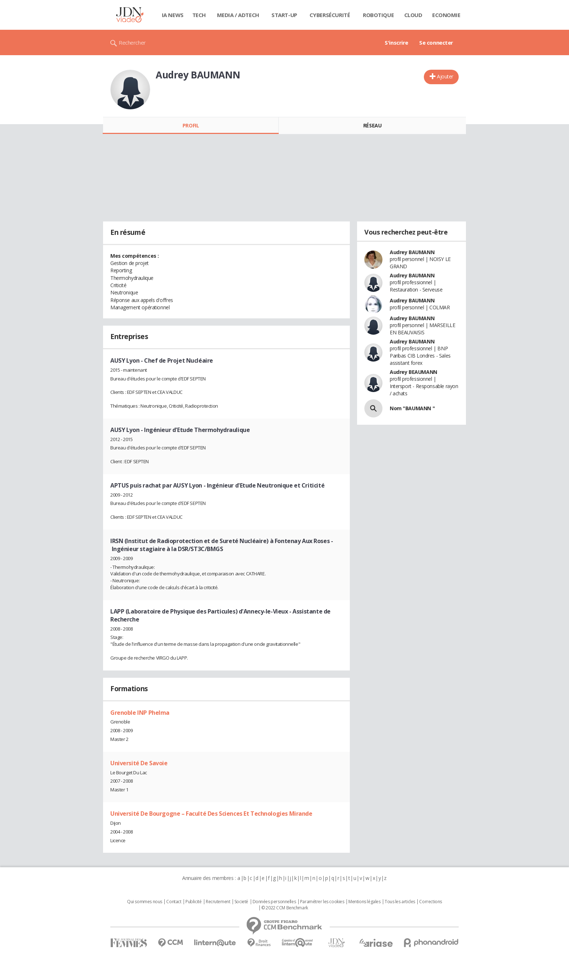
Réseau (372, 125)
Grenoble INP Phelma (139, 713)
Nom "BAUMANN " (412, 408)
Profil (191, 125)
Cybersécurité (330, 15)
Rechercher (132, 42)
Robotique (378, 15)
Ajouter (445, 76)
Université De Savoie (139, 763)
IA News (173, 15)
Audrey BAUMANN (412, 252)
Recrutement (218, 901)
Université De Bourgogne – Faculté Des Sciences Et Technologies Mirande (211, 814)
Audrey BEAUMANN (413, 371)
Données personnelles (274, 901)
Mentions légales (364, 901)
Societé (241, 901)
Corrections (430, 901)
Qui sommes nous (144, 901)
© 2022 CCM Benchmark (284, 907)
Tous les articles (400, 901)
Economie (446, 15)
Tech (199, 15)
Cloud (413, 15)
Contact (173, 901)
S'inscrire (396, 42)
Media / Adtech (238, 15)
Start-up (284, 15)
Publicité (193, 901)
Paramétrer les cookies (322, 901)
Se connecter (436, 42)
